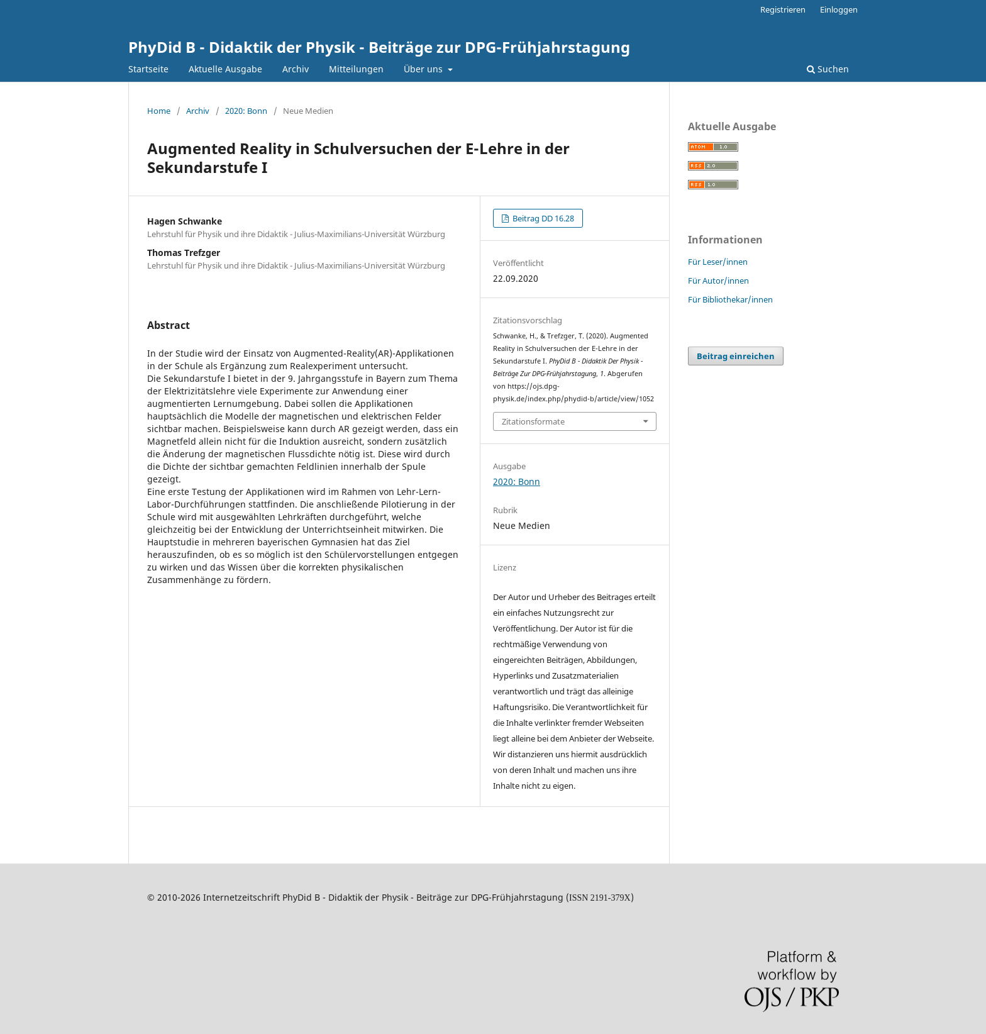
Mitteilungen (356, 69)
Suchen (828, 69)
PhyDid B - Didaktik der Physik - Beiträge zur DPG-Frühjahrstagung (379, 46)
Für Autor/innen (718, 280)
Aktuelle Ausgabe (225, 69)
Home (158, 110)
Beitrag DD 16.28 (542, 218)
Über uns (424, 69)
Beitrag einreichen (736, 356)
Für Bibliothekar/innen (730, 299)
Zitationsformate (533, 421)
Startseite (148, 69)
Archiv (295, 69)
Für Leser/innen (718, 261)
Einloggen (839, 9)
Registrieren (783, 9)
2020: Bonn (246, 110)
